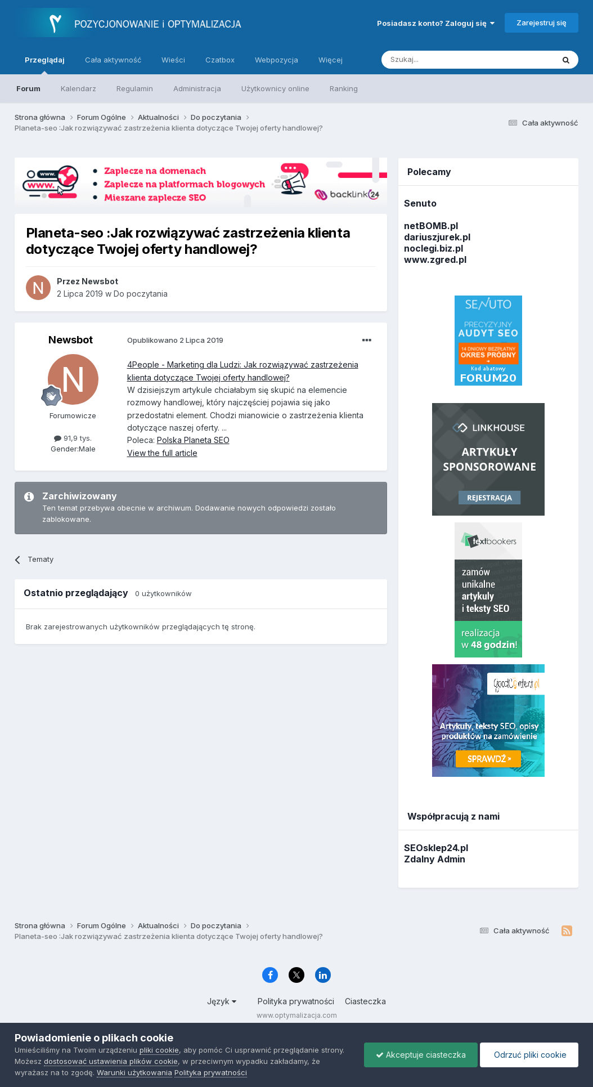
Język (221, 1001)
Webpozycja (276, 59)
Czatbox (220, 59)
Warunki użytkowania (134, 1072)
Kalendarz (78, 88)
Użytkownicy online (275, 88)
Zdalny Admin (434, 859)
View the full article (162, 453)
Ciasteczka (365, 1001)
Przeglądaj (45, 64)
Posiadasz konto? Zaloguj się (436, 23)
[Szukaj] (439, 60)
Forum (28, 88)
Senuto (420, 203)
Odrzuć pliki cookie (529, 1054)
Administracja (197, 88)
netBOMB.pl (431, 225)
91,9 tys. (73, 437)
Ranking (344, 88)
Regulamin (134, 88)
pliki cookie (159, 1049)
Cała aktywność (113, 59)
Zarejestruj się (541, 22)
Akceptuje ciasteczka (421, 1054)
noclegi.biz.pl (433, 248)
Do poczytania (141, 293)
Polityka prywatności (296, 1001)
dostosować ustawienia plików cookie (111, 1061)
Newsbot (70, 340)
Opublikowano (175, 340)
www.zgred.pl (435, 259)
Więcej (330, 59)
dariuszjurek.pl (437, 237)
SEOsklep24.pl (436, 847)
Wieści (173, 59)
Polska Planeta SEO (193, 440)
